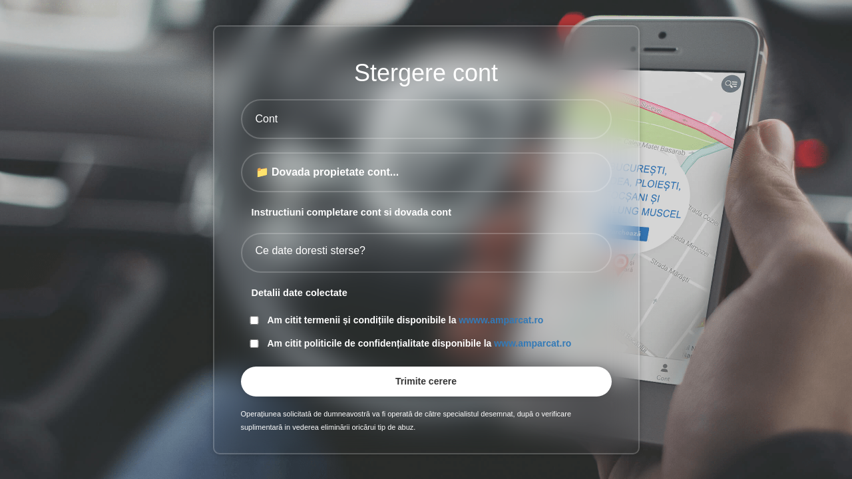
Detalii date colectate (299, 292)
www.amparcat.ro (532, 343)
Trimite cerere (426, 381)
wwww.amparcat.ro (501, 320)
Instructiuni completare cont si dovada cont (352, 212)
